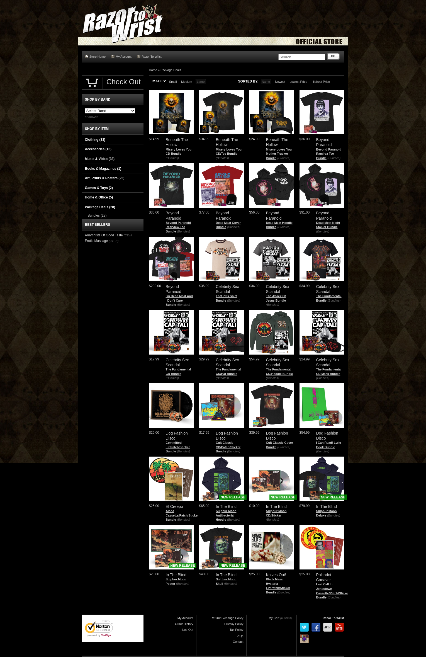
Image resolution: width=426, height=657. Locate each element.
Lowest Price (298, 81)
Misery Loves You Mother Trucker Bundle (279, 154)
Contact (238, 641)
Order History (184, 624)
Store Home (95, 56)
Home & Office (99, 197)
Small (173, 81)
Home (153, 70)
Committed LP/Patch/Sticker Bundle (178, 447)
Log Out (187, 629)
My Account (121, 56)
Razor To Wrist (149, 56)
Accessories (98, 149)
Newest (280, 81)
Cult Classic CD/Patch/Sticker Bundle (228, 447)
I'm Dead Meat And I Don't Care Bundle (179, 300)
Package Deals (170, 70)
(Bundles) (172, 158)
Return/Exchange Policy (227, 618)
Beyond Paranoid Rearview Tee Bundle (178, 227)
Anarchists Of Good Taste (104, 235)
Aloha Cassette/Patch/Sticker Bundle (182, 515)
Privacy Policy (233, 624)
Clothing (95, 140)
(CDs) (128, 235)
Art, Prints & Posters (105, 178)
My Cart (274, 618)
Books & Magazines (103, 169)
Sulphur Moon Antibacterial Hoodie (226, 515)
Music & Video (100, 159)
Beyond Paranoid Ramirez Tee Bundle (328, 154)
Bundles (97, 215)
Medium (186, 81)
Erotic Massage (96, 241)
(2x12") (113, 241)
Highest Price (321, 81)
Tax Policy (237, 629)
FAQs (240, 635)
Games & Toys (99, 188)
